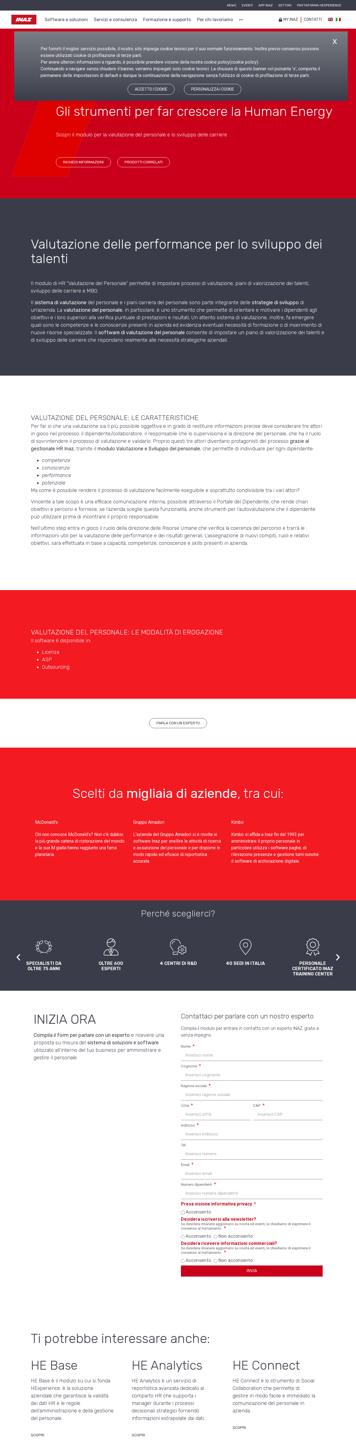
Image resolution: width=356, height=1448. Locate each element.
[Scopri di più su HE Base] (37, 1436)
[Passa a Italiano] (338, 20)
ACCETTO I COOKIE (151, 89)
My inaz (288, 19)
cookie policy (244, 62)
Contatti (313, 19)
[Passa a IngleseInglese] (330, 20)
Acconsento (198, 1212)
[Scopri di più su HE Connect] (239, 1429)
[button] (18, 957)
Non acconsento (235, 1236)
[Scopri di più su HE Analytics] (138, 1436)
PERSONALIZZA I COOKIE (212, 89)
